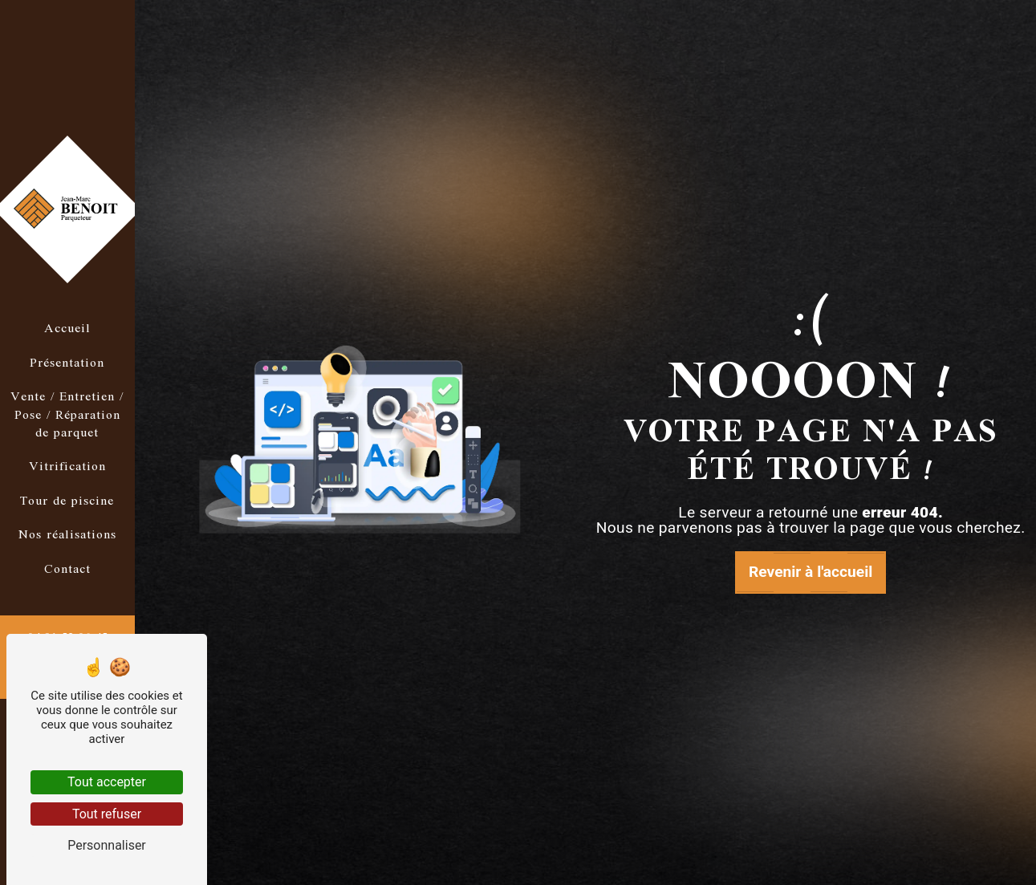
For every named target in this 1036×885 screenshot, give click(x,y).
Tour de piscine (67, 501)
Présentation (67, 363)
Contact (67, 569)
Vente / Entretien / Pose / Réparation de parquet (67, 415)
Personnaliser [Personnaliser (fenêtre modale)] (106, 845)
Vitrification (67, 467)
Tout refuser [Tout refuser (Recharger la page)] (106, 814)
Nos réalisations (67, 535)
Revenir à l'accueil (810, 571)
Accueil (67, 329)
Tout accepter (106, 782)
